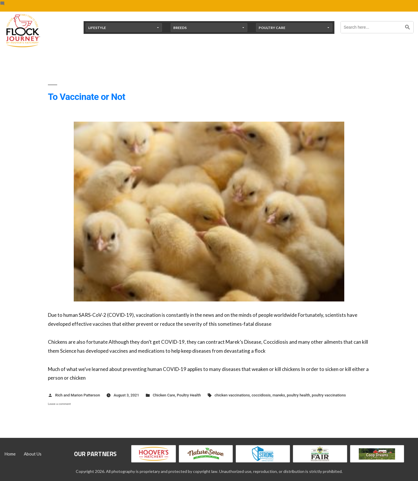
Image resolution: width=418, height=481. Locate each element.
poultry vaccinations (329, 395)
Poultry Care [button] (272, 27)
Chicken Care (164, 395)
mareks (279, 395)
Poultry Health (189, 395)
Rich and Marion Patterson (77, 395)
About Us (33, 453)
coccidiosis (261, 395)
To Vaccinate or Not (86, 97)
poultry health (298, 395)
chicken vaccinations (232, 395)
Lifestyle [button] (97, 27)
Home (10, 453)
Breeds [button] (180, 27)
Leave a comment (59, 403)
